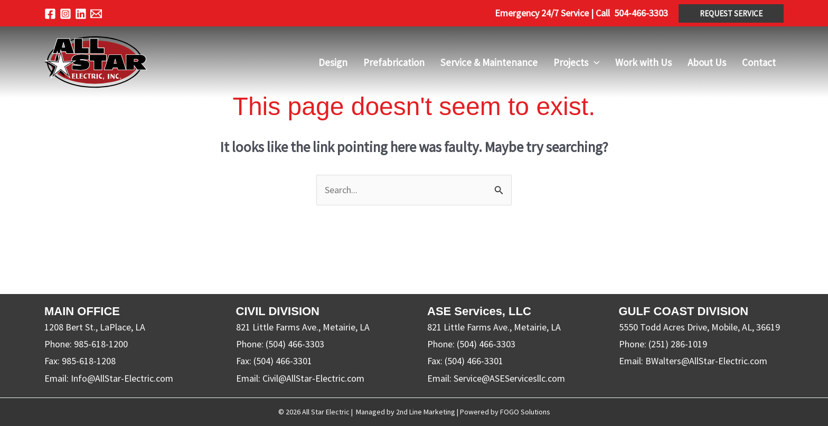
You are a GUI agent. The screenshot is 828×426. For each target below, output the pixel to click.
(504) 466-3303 (295, 344)
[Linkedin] (81, 14)
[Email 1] (96, 14)
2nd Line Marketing (425, 411)
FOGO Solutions (525, 411)
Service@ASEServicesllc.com (509, 378)
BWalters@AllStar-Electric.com (706, 361)
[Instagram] (65, 14)
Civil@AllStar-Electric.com (313, 378)
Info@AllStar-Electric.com (122, 378)
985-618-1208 (89, 361)
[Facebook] (50, 14)
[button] (731, 13)
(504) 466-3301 (282, 361)
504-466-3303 (641, 13)
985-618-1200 (101, 344)
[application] (593, 62)
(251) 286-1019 (677, 344)
